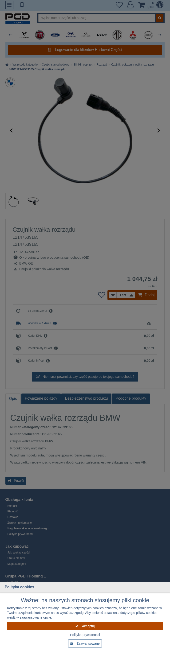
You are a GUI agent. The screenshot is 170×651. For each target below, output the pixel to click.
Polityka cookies (19, 587)
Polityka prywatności (85, 635)
